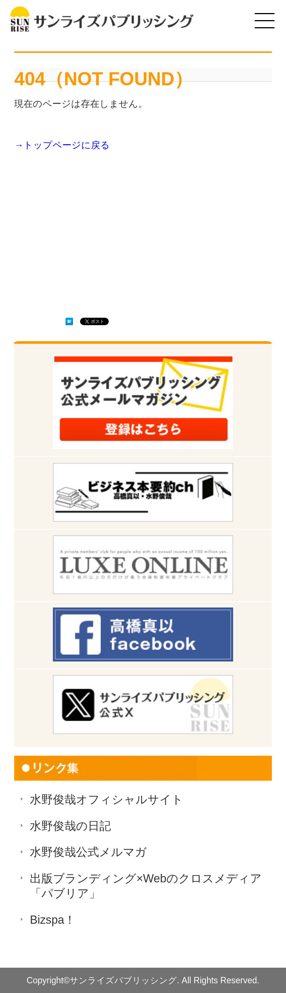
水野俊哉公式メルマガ (88, 852)
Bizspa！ (53, 919)
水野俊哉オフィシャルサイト (106, 799)
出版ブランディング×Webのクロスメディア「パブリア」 (146, 886)
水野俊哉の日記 (70, 825)
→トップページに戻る (62, 145)
